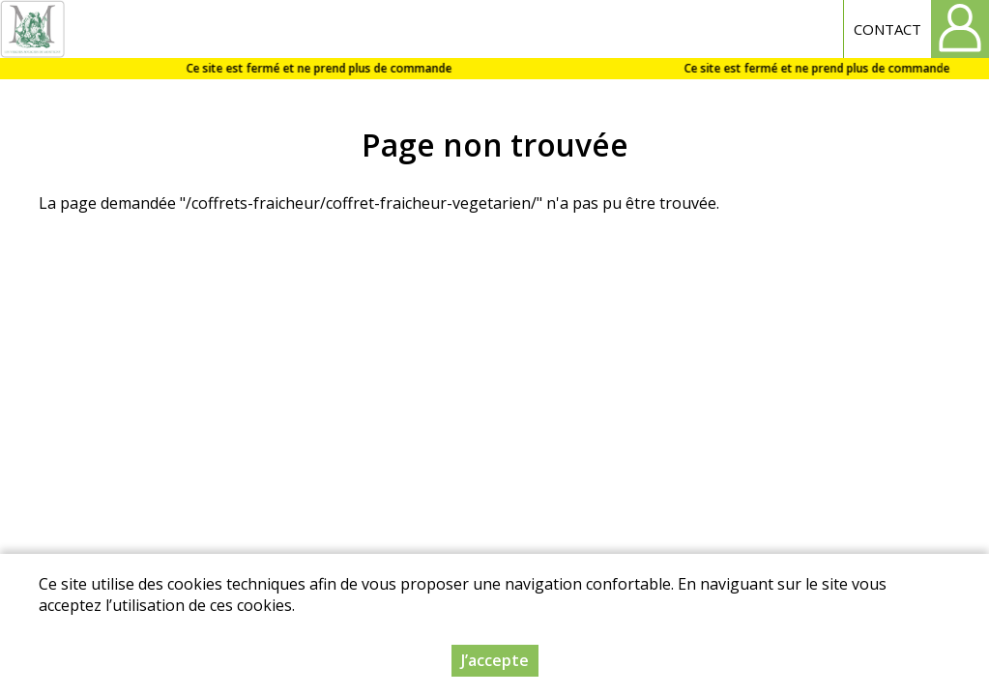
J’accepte (495, 660)
